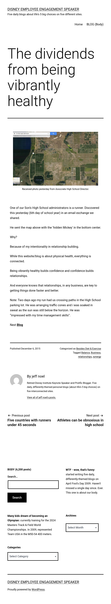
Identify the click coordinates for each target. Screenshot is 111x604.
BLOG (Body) (95, 24)
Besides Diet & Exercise (88, 348)
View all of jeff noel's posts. (41, 397)
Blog (20, 325)
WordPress (38, 589)
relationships (85, 356)
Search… (12, 476)
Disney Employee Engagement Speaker (43, 9)
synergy (97, 356)
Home (79, 24)
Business (96, 352)
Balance (85, 352)
